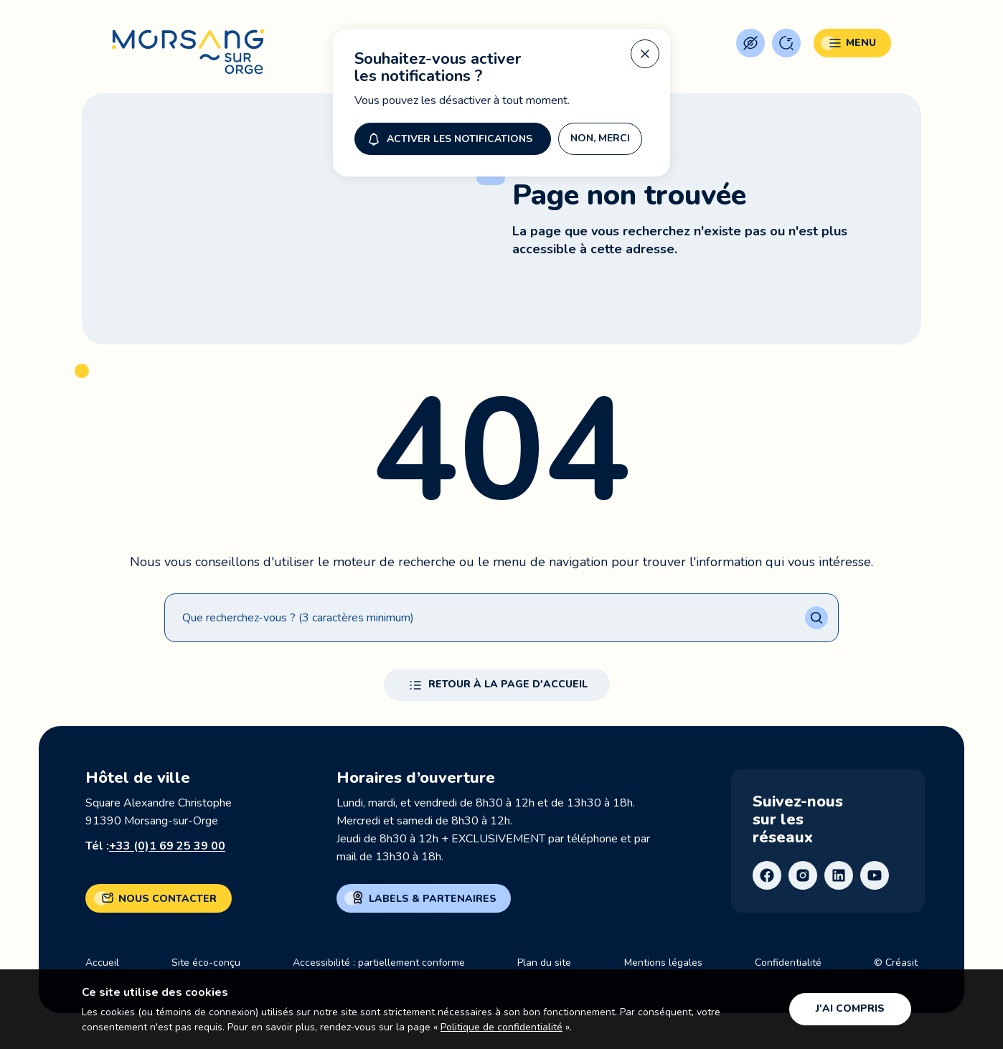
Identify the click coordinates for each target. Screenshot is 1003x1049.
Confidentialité (788, 962)
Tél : (155, 846)
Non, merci (600, 138)
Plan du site (544, 962)
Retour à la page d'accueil (497, 685)
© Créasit (896, 962)
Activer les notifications (448, 138)
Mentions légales (663, 962)
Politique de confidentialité (501, 1027)
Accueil (102, 962)
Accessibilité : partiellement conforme (379, 962)
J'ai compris (850, 1008)
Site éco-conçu (205, 962)
